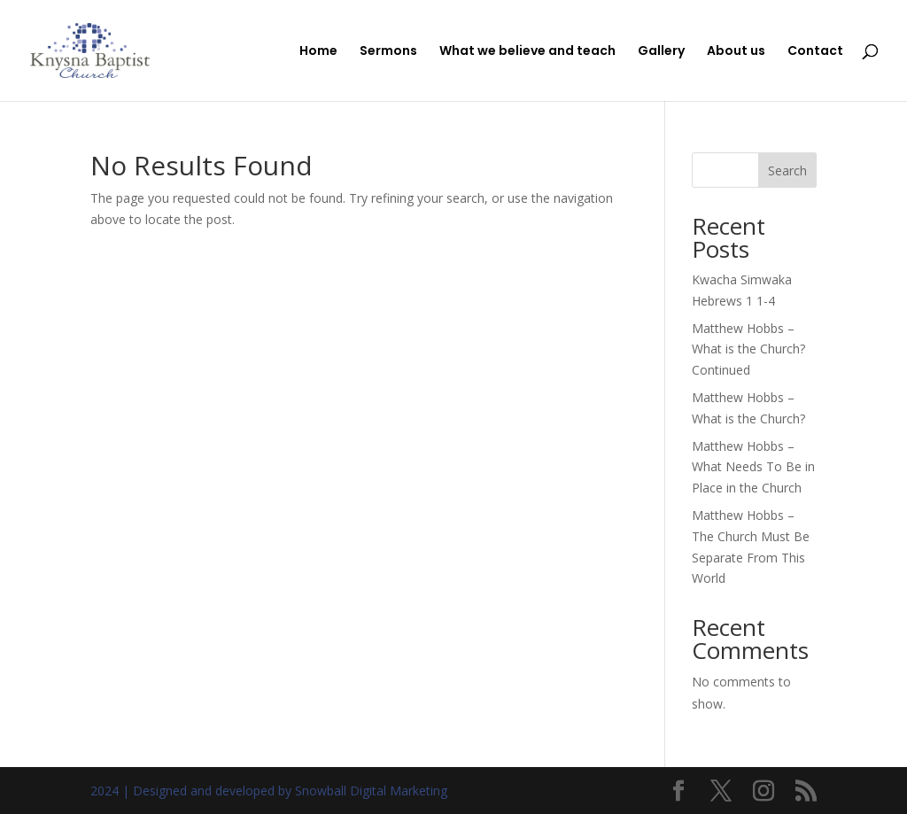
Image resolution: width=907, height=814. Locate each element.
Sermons (388, 51)
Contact (815, 51)
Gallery (661, 51)
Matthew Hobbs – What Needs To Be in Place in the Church (753, 467)
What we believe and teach (527, 51)
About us (736, 51)
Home (318, 51)
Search (787, 170)
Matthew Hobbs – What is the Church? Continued (748, 349)
